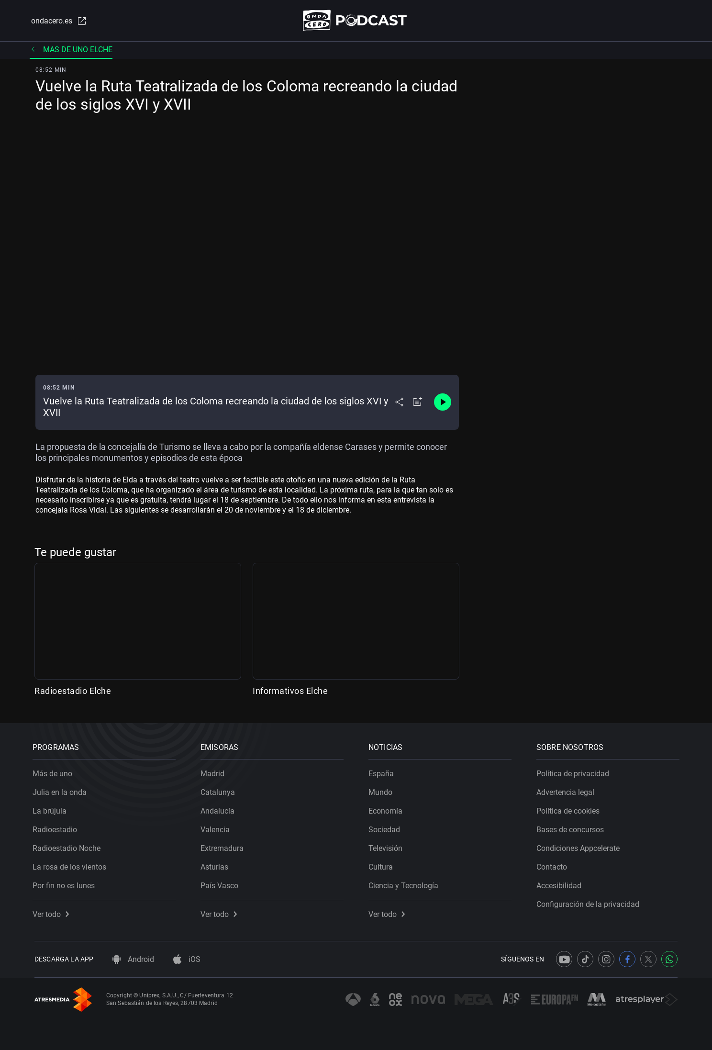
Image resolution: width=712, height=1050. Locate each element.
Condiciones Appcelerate (580, 846)
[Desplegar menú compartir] (399, 403)
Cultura (382, 865)
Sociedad (386, 827)
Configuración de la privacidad (589, 902)
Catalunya (219, 790)
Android (133, 959)
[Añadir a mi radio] (417, 403)
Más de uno (54, 771)
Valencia (217, 827)
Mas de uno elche (71, 50)
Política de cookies (569, 809)
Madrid (214, 771)
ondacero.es (57, 21)
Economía (387, 809)
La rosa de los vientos (71, 865)
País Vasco (221, 883)
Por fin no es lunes (65, 883)
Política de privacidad (574, 771)
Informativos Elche (290, 691)
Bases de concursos (572, 827)
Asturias (216, 865)
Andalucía (219, 809)
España (383, 771)
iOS (186, 959)
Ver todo (52, 912)
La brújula (51, 809)
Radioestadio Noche (68, 846)
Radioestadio (56, 827)
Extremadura (223, 846)
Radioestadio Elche (72, 691)
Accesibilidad (560, 883)
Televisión (387, 846)
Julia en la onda (61, 790)
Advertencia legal (567, 790)
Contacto (553, 865)
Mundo (382, 790)
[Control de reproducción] (442, 403)
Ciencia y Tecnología (405, 883)
